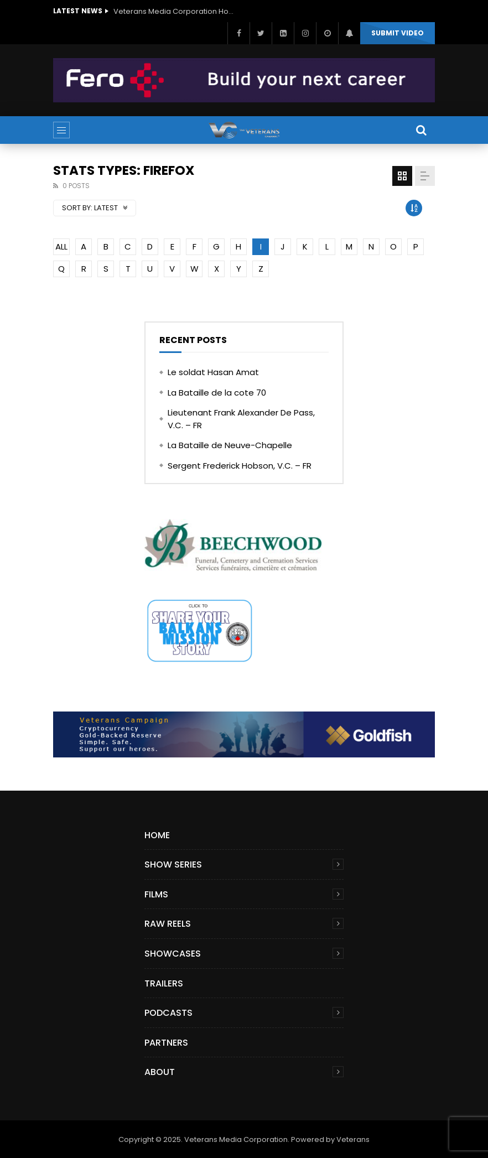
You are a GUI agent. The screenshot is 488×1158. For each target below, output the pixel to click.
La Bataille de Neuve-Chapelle (230, 445)
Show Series (173, 864)
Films (156, 894)
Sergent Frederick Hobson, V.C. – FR (240, 465)
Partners (166, 1042)
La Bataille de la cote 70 (217, 392)
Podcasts (168, 1012)
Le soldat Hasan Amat (213, 372)
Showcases (172, 953)
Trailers (163, 983)
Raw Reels (167, 923)
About (159, 1072)
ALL (61, 246)
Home (157, 835)
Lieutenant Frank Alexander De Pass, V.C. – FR (241, 419)
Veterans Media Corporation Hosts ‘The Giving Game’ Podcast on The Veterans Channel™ (174, 11)
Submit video (397, 33)
